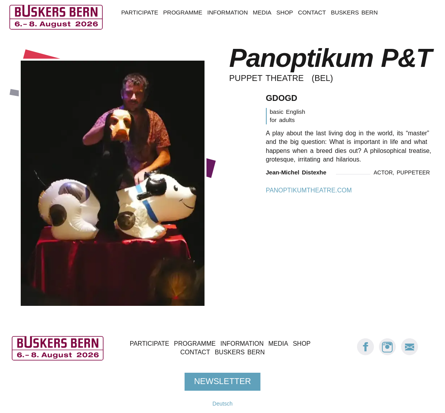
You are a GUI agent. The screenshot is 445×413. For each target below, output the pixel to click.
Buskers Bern (354, 12)
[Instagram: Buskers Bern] (387, 353)
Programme (182, 12)
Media (262, 12)
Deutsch (222, 403)
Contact (312, 12)
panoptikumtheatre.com (309, 190)
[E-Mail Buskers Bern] (409, 353)
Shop (284, 12)
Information (227, 12)
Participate (139, 12)
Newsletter (222, 381)
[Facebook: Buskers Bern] (365, 353)
